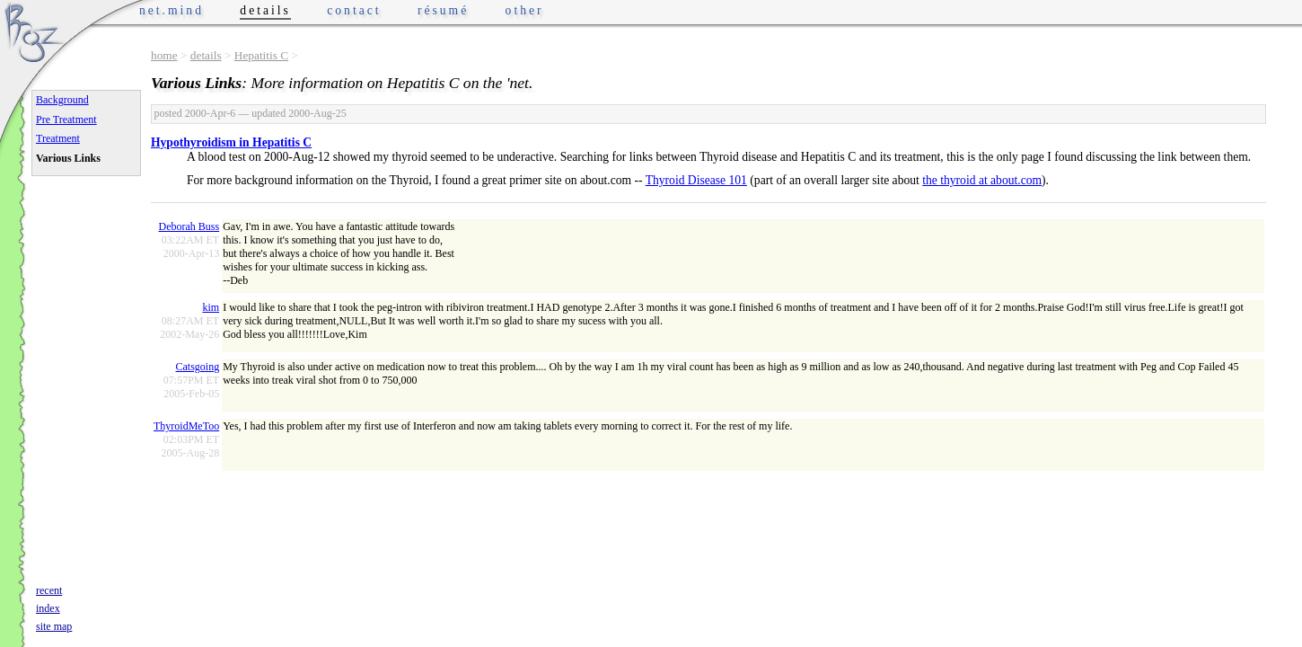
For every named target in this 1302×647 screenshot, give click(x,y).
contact (354, 10)
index (48, 608)
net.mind (171, 10)
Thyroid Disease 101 (696, 180)
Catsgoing (197, 366)
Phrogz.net (33, 32)
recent (49, 590)
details (206, 55)
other (525, 10)
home (164, 55)
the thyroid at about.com (982, 180)
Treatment (58, 138)
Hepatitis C (261, 55)
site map (54, 626)
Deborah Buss (188, 226)
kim (210, 307)
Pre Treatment (66, 119)
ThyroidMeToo (186, 426)
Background (62, 99)
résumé (443, 10)
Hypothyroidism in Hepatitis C (231, 142)
